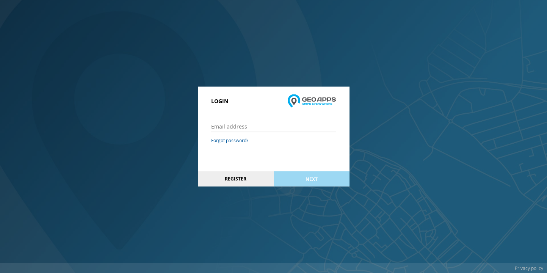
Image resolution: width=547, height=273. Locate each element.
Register (235, 179)
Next (312, 179)
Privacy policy (529, 268)
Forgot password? (229, 140)
